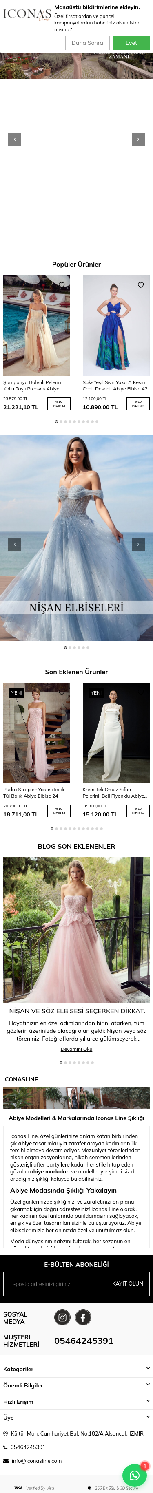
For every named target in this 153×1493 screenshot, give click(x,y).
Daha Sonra (87, 42)
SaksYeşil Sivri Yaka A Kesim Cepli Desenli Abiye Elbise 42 (115, 385)
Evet (131, 42)
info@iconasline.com (37, 1461)
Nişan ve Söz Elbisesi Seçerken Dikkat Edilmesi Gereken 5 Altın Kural (76, 1011)
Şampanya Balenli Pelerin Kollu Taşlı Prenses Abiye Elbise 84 (32, 385)
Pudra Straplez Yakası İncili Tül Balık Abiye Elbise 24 (33, 792)
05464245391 (83, 1340)
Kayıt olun (128, 1283)
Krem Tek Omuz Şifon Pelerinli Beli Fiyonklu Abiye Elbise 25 (113, 792)
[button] (14, 139)
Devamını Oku (77, 1049)
